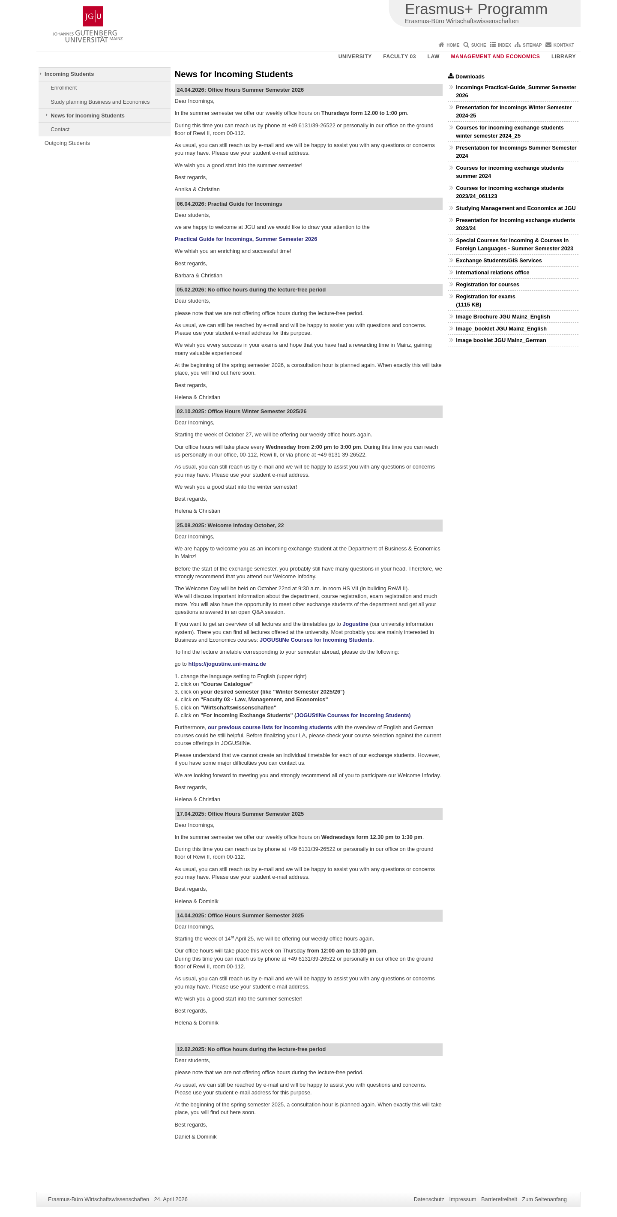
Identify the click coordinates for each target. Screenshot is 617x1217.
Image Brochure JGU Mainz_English (503, 316)
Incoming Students (69, 74)
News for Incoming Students (88, 115)
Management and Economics (495, 57)
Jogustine (355, 624)
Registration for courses (487, 284)
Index (504, 45)
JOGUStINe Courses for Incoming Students (316, 640)
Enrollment (64, 87)
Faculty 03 (399, 57)
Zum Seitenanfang (544, 1199)
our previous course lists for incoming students (270, 727)
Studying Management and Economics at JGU (515, 208)
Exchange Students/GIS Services (499, 260)
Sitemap (532, 45)
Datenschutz (429, 1199)
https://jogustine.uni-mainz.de (227, 664)
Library (563, 57)
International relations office (492, 272)
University (355, 57)
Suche (478, 45)
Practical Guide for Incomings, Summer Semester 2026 (246, 239)
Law (434, 57)
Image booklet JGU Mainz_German (501, 340)
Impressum (462, 1199)
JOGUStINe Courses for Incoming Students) (353, 715)
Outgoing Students (67, 143)
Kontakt (564, 45)
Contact (60, 129)
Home (452, 45)
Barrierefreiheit (499, 1199)
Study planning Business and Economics (100, 102)
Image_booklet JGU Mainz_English (501, 328)
